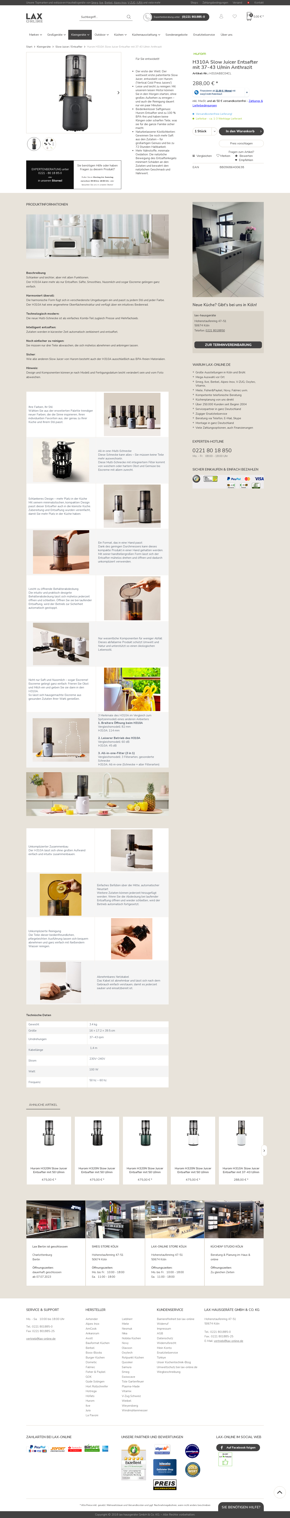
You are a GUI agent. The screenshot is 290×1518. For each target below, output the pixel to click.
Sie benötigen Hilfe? (241, 1507)
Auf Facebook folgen (237, 1448)
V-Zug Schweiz (131, 1396)
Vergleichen (202, 156)
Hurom (90, 1401)
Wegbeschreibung (168, 1372)
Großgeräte (55, 35)
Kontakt (259, 3)
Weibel (126, 1401)
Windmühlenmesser (135, 1410)
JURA (140, 3)
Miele (125, 1324)
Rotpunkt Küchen (133, 1357)
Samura (126, 1367)
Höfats (90, 1396)
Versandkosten (136, 1505)
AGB (160, 1333)
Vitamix (126, 1391)
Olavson (127, 1348)
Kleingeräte (79, 35)
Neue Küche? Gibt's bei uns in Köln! (225, 304)
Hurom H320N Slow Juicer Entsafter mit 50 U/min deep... (145, 1170)
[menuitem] (106, 17)
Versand (237, 3)
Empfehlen (244, 160)
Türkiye (161, 1357)
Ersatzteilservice (204, 35)
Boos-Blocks (94, 1353)
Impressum (164, 1329)
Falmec (90, 1367)
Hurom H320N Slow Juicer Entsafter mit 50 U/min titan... (49, 1170)
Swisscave (128, 1377)
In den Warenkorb (244, 130)
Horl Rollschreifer (97, 1386)
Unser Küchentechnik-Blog (174, 1362)
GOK (89, 1377)
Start (29, 47)
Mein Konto (164, 1348)
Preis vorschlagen (241, 143)
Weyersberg (130, 1406)
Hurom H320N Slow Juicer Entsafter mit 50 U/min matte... (97, 1170)
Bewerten (244, 156)
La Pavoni (92, 1415)
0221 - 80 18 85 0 (50, 173)
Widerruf (162, 1324)
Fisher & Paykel (95, 1372)
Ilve (101, 3)
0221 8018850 (215, 330)
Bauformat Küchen (98, 1343)
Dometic (91, 1362)
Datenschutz (165, 1338)
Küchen (119, 35)
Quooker (127, 1362)
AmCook (91, 1329)
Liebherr (127, 1319)
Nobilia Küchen (131, 1338)
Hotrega (91, 1391)
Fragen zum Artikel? (241, 152)
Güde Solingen (95, 1381)
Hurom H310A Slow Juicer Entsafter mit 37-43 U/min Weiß (241, 1170)
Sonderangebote (177, 35)
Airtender (92, 1319)
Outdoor (100, 35)
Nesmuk (127, 1329)
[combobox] (106, 17)
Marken (34, 35)
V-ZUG (131, 3)
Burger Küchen (95, 1357)
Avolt (89, 1338)
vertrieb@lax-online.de (41, 1339)
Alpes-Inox (120, 3)
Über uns (226, 35)
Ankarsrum (92, 1333)
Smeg (94, 3)
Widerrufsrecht (166, 1343)
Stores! (57, 181)
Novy (125, 1343)
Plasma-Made (131, 1386)
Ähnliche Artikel (43, 1105)
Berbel (109, 3)
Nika (124, 1333)
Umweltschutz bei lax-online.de (177, 1367)
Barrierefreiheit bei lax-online (175, 1319)
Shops (194, 3)
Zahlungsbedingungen (215, 3)
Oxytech (127, 1353)
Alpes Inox (92, 1324)
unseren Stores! (106, 184)
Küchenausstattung (145, 35)
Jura (88, 1410)
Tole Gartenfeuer (133, 1381)
